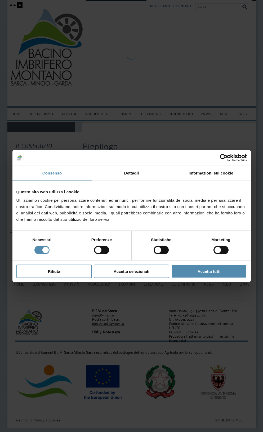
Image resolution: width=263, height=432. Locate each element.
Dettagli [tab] (131, 173)
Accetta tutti (209, 271)
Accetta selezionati (131, 271)
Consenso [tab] (52, 173)
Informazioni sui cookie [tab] (211, 173)
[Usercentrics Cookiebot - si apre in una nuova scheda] (223, 158)
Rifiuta (54, 271)
